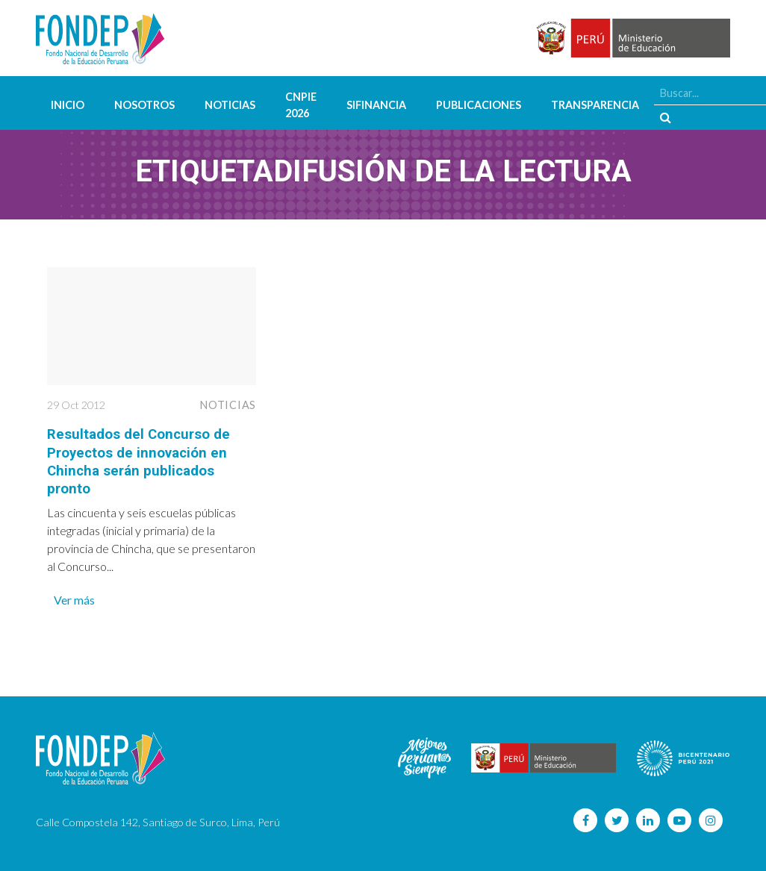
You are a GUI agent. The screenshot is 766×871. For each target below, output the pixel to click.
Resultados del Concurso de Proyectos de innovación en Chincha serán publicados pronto (144, 460)
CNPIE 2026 (301, 104)
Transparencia (595, 105)
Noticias (230, 105)
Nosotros (144, 105)
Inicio (67, 105)
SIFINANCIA (376, 105)
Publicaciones (478, 105)
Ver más (74, 598)
